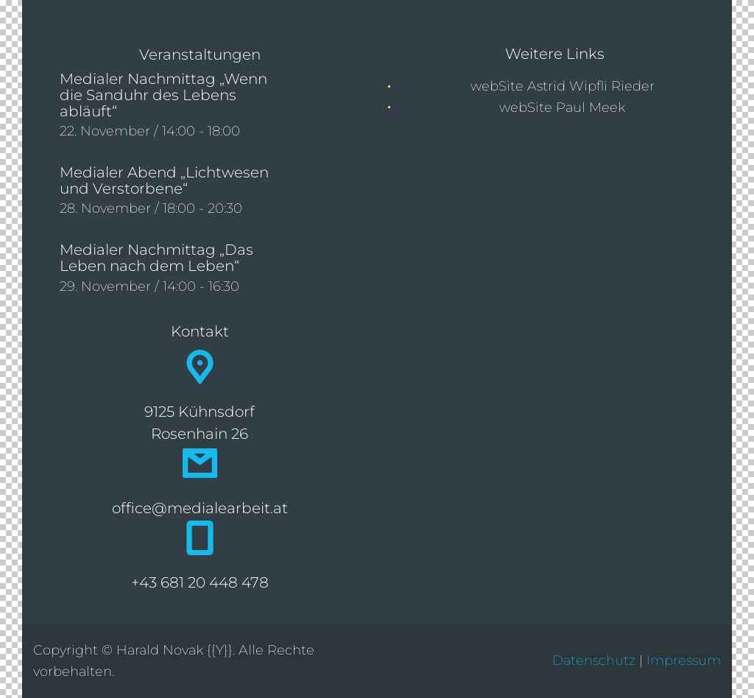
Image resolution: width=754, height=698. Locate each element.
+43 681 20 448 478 (200, 582)
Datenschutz (593, 660)
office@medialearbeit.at (200, 508)
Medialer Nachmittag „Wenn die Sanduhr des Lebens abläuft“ (163, 95)
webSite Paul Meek (562, 107)
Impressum (683, 660)
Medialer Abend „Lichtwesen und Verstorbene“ (164, 180)
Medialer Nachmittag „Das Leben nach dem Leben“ (156, 258)
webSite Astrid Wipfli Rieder (563, 86)
